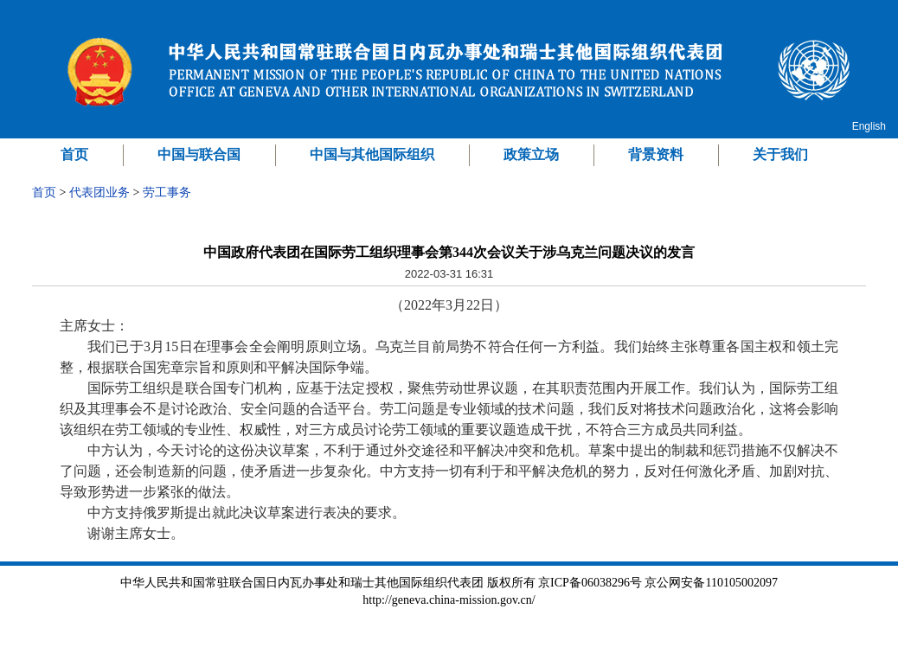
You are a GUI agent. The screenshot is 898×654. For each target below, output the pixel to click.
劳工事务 (167, 192)
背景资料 (655, 154)
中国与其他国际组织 (372, 154)
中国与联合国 (199, 154)
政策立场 (531, 154)
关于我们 (780, 154)
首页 (74, 154)
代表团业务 (99, 192)
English (869, 126)
